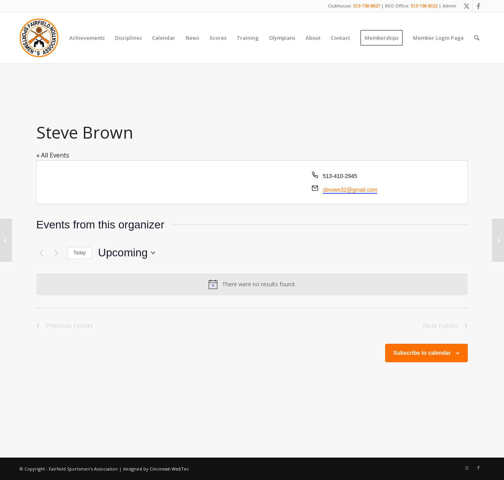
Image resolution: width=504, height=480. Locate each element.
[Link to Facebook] (478, 6)
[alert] (252, 284)
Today (79, 253)
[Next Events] (56, 253)
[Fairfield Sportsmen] (39, 37)
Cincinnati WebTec (169, 469)
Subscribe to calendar (422, 353)
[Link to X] (466, 6)
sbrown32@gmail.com (350, 190)
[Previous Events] (41, 253)
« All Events (52, 155)
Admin (449, 6)
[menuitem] (87, 37)
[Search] (476, 37)
